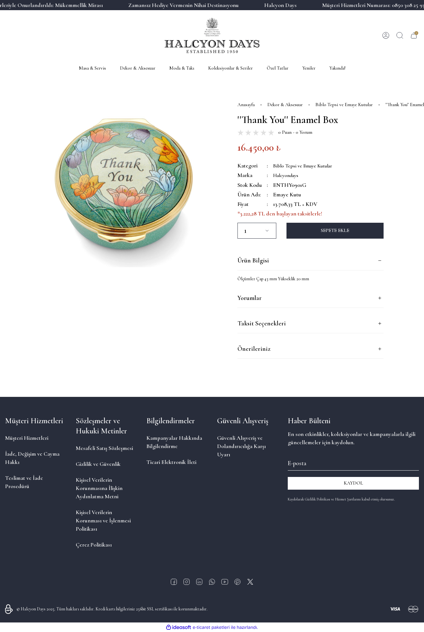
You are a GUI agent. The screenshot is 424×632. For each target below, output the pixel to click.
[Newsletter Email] (353, 462)
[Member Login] (386, 36)
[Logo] (212, 35)
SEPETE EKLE (335, 230)
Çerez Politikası (94, 544)
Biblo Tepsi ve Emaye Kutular (307, 165)
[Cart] (414, 36)
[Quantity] (256, 230)
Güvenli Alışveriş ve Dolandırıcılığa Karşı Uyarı (241, 446)
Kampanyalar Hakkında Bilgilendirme (174, 441)
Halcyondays (288, 175)
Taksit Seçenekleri (261, 323)
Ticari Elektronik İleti (171, 461)
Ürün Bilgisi (253, 260)
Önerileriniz (253, 349)
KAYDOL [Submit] (353, 483)
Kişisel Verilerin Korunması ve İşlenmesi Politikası (103, 520)
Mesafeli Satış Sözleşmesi (104, 447)
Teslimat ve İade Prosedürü (24, 481)
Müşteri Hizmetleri (26, 437)
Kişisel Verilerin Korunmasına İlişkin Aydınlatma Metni (99, 487)
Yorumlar (249, 298)
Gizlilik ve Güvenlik (98, 463)
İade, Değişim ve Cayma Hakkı (32, 457)
